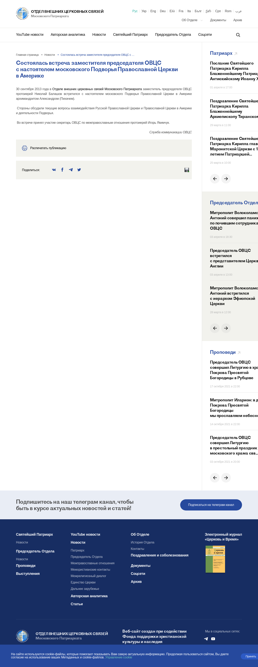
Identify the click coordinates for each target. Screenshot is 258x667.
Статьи (77, 604)
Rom (228, 11)
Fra (181, 11)
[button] (215, 178)
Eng (153, 11)
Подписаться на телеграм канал (211, 504)
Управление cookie (118, 657)
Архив (237, 20)
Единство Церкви (83, 582)
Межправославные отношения (92, 563)
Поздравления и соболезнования (159, 555)
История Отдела (142, 542)
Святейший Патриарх (131, 35)
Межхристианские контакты (90, 569)
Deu (162, 11)
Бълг (198, 11)
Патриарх (77, 550)
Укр (144, 11)
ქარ (208, 11)
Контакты (137, 548)
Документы (218, 20)
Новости (99, 35)
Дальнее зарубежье (85, 588)
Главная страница (27, 54)
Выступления (28, 574)
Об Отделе (192, 20)
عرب (238, 11)
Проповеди (25, 566)
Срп (218, 11)
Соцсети (205, 35)
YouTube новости (30, 35)
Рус (135, 11)
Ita (189, 11)
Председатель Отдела (173, 35)
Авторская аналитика (68, 35)
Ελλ (172, 11)
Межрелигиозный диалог (88, 576)
